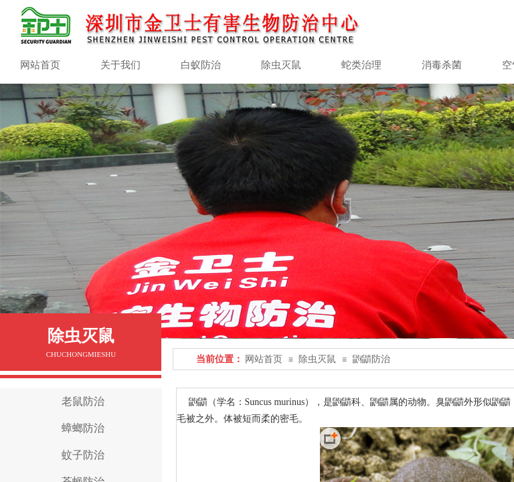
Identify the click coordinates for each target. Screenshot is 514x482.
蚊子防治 (83, 455)
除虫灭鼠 (317, 359)
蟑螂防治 (83, 428)
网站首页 (263, 359)
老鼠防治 (83, 401)
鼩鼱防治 (371, 359)
